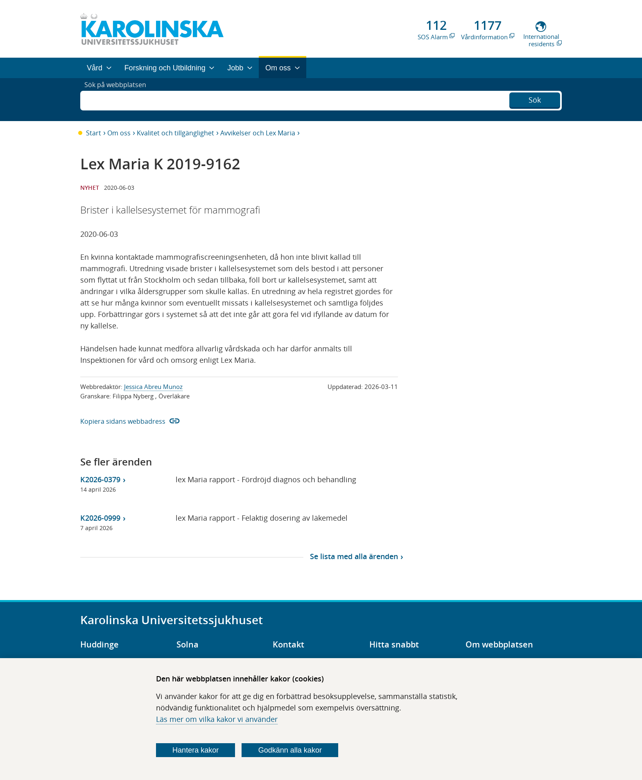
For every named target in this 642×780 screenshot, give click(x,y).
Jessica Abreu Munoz (153, 386)
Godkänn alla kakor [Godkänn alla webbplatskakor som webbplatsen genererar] (290, 750)
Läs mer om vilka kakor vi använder (217, 719)
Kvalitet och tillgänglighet (175, 132)
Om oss (119, 132)
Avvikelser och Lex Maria (257, 132)
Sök (535, 98)
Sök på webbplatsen (119, 99)
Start (93, 132)
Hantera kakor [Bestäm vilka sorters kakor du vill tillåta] (195, 750)
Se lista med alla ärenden (354, 556)
